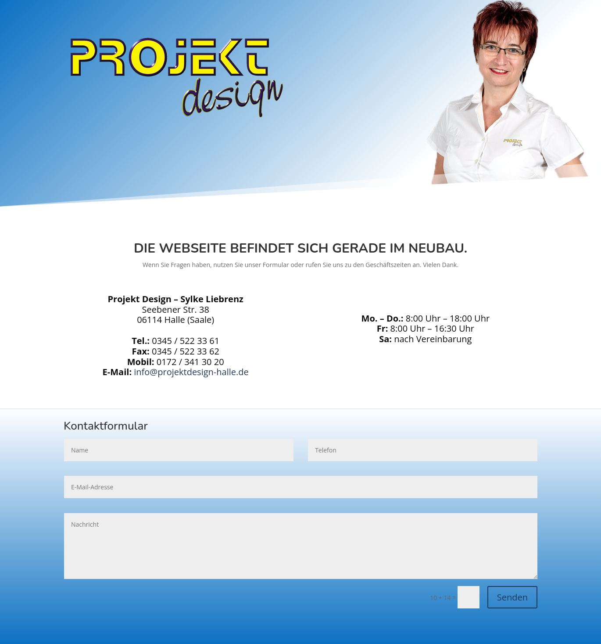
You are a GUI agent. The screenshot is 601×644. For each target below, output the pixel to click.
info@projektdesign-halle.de (191, 372)
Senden (512, 597)
